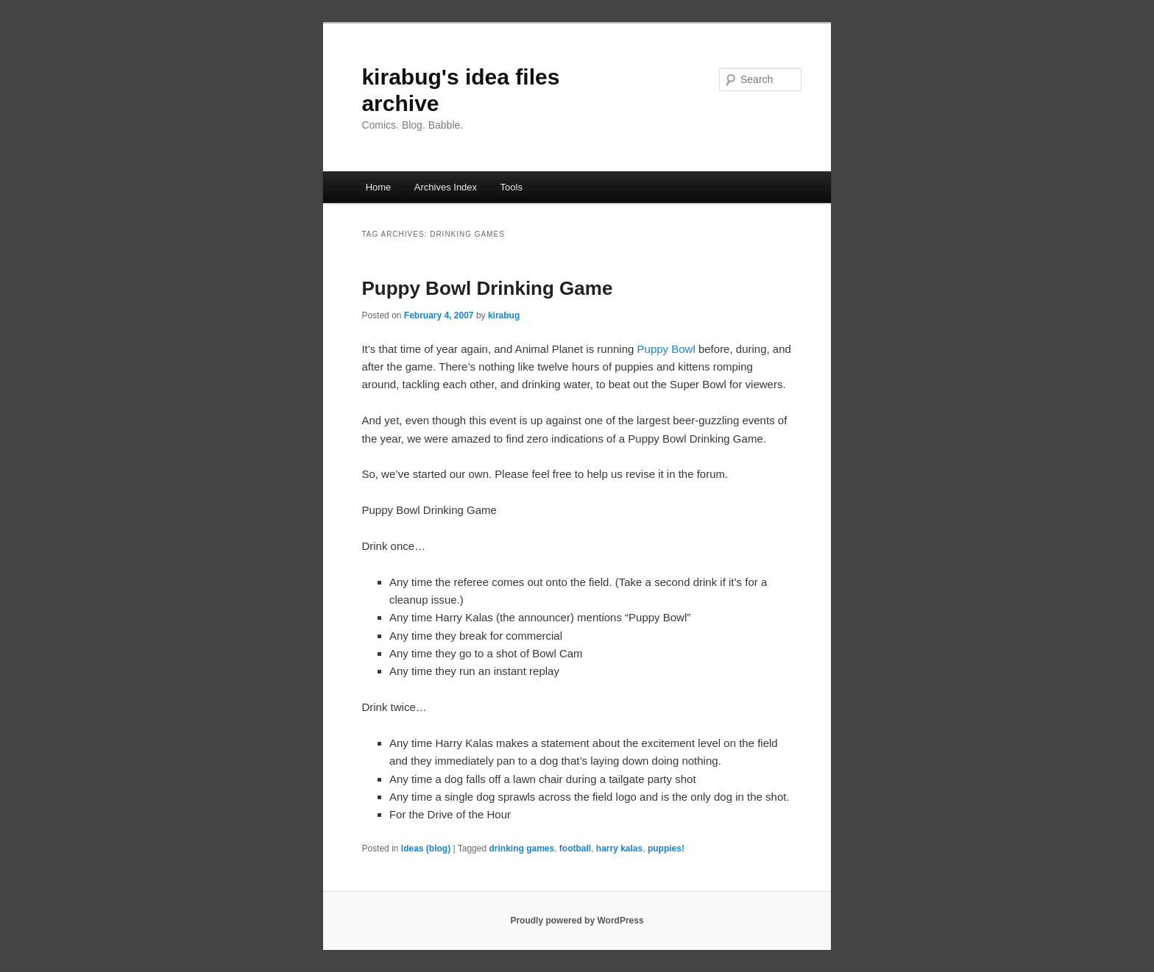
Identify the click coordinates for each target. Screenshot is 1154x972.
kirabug (504, 315)
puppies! (666, 848)
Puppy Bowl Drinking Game (486, 288)
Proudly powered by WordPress (576, 920)
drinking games (521, 848)
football (575, 848)
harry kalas (619, 848)
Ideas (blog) (425, 848)
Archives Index (445, 187)
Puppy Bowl (666, 349)
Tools (511, 187)
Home (379, 187)
